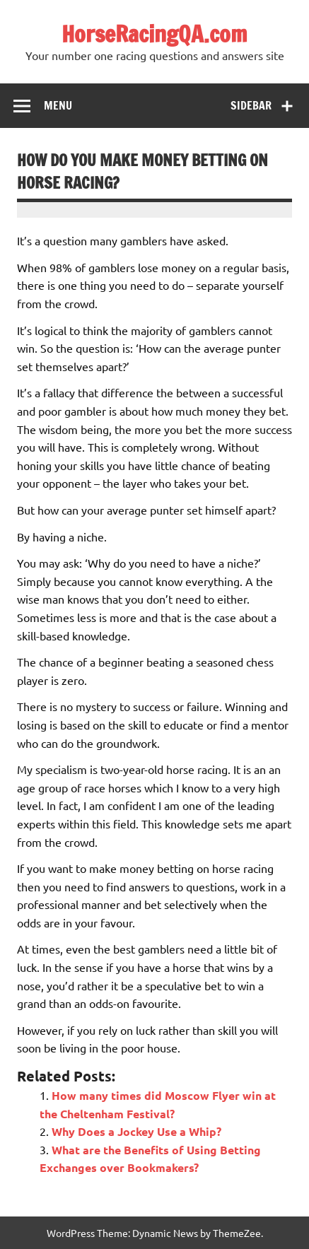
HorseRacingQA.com (154, 34)
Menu (58, 105)
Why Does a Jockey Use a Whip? (136, 1131)
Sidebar (251, 105)
